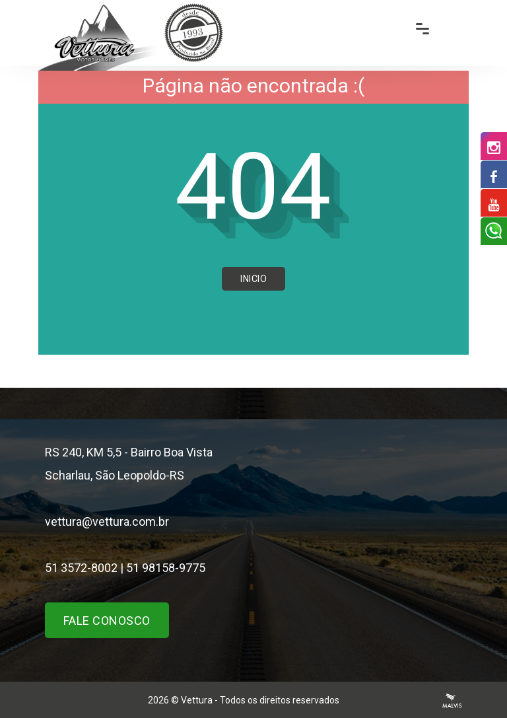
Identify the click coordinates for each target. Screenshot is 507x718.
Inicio (253, 278)
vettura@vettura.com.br (107, 521)
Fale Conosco (107, 621)
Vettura (197, 700)
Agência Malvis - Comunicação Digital (452, 701)
